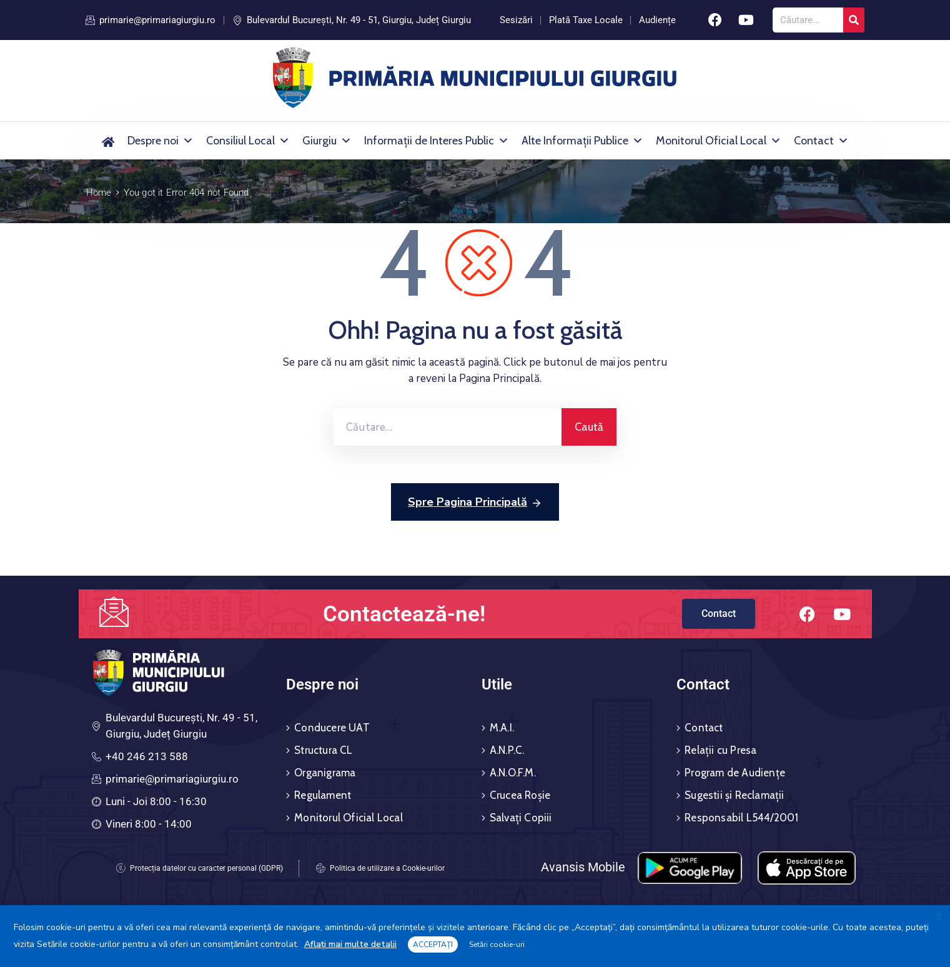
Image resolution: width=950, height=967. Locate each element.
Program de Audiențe (735, 772)
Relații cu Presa (720, 750)
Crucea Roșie (520, 795)
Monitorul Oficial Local (718, 140)
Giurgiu (327, 140)
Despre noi (160, 140)
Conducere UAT (332, 727)
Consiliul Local (248, 140)
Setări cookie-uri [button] (497, 944)
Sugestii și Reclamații (734, 795)
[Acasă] (108, 140)
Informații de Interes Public (436, 140)
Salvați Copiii (521, 817)
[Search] (853, 20)
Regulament (322, 795)
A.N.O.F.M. (513, 772)
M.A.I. (502, 727)
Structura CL (323, 750)
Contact (821, 140)
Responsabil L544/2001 (741, 817)
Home (99, 192)
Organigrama (324, 772)
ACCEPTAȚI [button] (433, 944)
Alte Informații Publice (582, 140)
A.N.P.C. (507, 750)
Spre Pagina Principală (475, 502)
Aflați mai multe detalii (350, 944)
